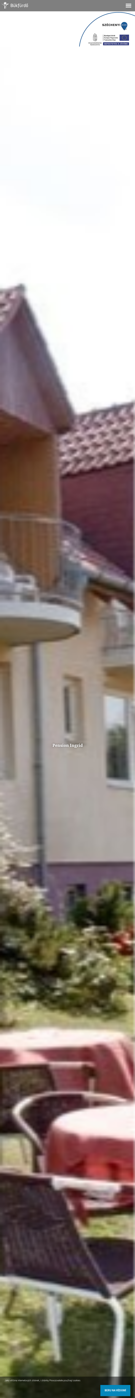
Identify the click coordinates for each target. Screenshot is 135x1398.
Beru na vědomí (115, 1390)
